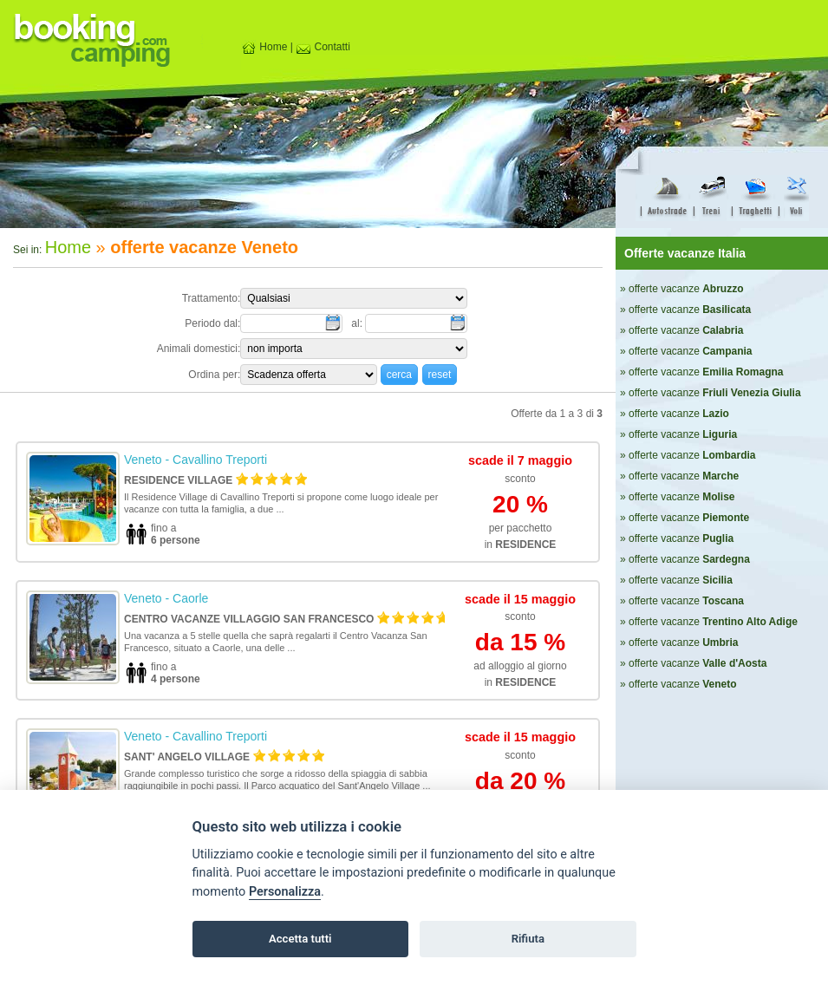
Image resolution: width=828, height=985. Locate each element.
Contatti (323, 47)
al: (358, 323)
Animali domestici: (199, 348)
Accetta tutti (300, 938)
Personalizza (285, 891)
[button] (399, 374)
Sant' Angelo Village (187, 757)
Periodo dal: (212, 323)
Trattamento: (211, 298)
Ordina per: (214, 375)
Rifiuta (528, 938)
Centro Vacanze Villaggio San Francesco (249, 619)
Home (264, 47)
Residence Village (178, 480)
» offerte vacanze (682, 289)
